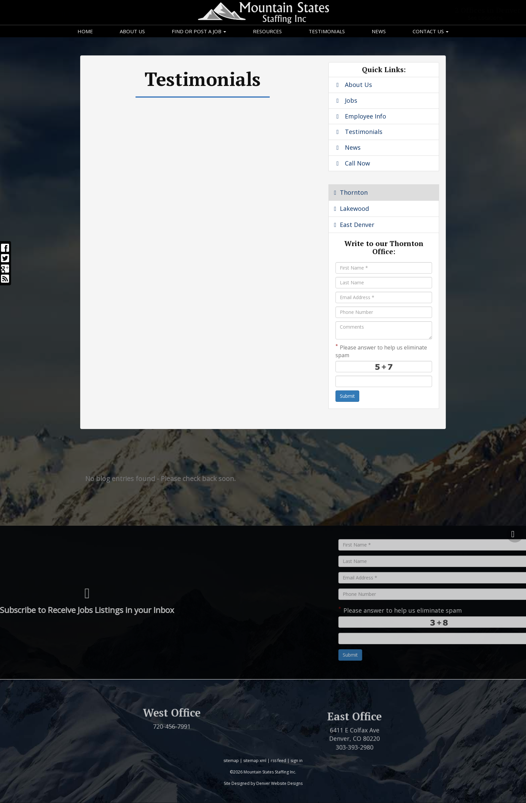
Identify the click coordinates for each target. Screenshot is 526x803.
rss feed (278, 760)
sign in (297, 760)
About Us (132, 31)
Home (85, 31)
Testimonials (327, 31)
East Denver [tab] (354, 225)
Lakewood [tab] (351, 208)
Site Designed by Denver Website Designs (263, 783)
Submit (347, 396)
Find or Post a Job (199, 31)
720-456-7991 (172, 738)
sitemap (231, 760)
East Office (354, 734)
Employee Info (360, 116)
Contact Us (431, 31)
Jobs (345, 100)
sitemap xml (254, 760)
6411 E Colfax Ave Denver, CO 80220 (354, 751)
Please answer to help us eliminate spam (381, 351)
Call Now (352, 163)
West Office (172, 724)
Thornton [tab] (351, 192)
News (379, 31)
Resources (267, 31)
